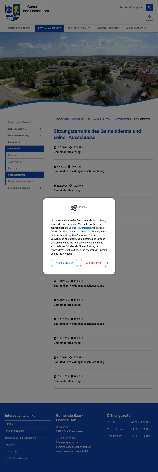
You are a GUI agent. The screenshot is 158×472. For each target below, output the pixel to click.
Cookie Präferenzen (80, 227)
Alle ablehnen (93, 262)
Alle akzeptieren (64, 262)
